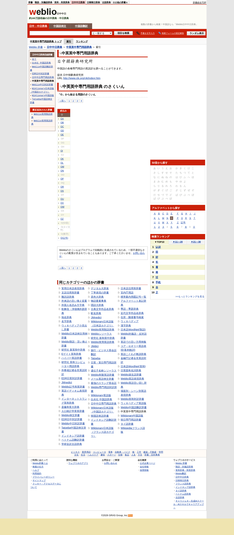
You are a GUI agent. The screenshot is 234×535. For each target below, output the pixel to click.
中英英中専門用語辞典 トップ (46, 41)
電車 (110, 452)
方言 (140, 455)
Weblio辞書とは (40, 463)
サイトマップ (39, 480)
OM (62, 167)
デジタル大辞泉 (100, 288)
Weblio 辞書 (36, 47)
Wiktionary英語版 (101, 395)
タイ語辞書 (127, 423)
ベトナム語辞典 (183, 494)
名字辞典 (66, 321)
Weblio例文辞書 (70, 415)
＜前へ (62, 100)
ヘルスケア (92, 455)
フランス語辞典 (183, 483)
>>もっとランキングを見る (190, 296)
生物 (120, 455)
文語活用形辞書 (70, 292)
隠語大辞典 (97, 305)
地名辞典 (66, 317)
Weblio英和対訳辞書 (132, 398)
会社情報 (144, 466)
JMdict (95, 346)
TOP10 (159, 242)
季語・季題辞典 (130, 308)
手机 (158, 282)
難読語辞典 (67, 296)
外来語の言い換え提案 (74, 300)
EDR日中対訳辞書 (71, 419)
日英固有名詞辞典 (131, 370)
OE (62, 134)
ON (62, 171)
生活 (83, 455)
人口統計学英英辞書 (72, 411)
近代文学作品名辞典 (132, 313)
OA (62, 119)
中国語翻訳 (81, 26)
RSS (130, 515)
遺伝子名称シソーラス (103, 370)
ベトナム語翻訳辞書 (72, 439)
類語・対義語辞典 (43, 2)
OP (62, 179)
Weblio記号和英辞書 (73, 386)
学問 (161, 452)
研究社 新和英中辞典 (103, 338)
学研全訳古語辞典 (71, 444)
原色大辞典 (97, 296)
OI (62, 151)
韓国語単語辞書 (100, 415)
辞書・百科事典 (152, 455)
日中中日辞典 (78, 2)
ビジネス (75, 452)
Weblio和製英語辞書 (102, 374)
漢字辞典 (126, 325)
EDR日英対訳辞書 (71, 378)
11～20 (178, 241)
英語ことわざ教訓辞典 (133, 354)
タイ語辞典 (181, 490)
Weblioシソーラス (101, 333)
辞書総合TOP (199, 2)
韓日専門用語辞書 (131, 419)
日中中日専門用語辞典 (103, 403)
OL (62, 163)
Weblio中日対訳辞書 (73, 423)
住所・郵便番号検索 (132, 317)
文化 (76, 455)
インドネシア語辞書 (72, 435)
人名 (133, 455)
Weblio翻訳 (181, 473)
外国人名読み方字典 (72, 305)
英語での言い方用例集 (133, 341)
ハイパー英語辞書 (71, 357)
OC (62, 126)
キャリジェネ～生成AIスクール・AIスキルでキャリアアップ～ (188, 504)
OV (62, 203)
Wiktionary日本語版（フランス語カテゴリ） (102, 432)
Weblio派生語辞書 (131, 374)
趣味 (103, 455)
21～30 (196, 241)
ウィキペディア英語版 (133, 403)
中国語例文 (59, 26)
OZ (62, 219)
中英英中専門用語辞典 (79, 47)
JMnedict (66, 382)
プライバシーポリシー (43, 477)
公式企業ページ (147, 463)
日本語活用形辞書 (131, 288)
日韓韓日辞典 (93, 2)
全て (34, 59)
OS (62, 191)
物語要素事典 (98, 300)
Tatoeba (95, 358)
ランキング (82, 41)
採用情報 (144, 470)
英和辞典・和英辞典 (185, 470)
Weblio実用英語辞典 (102, 342)
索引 (68, 41)
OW (62, 207)
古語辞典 (106, 2)
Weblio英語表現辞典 (132, 378)
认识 (158, 247)
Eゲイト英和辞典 (71, 353)
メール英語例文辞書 (102, 378)
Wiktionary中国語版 (132, 415)
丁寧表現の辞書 (100, 292)
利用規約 (37, 473)
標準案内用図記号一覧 (133, 296)
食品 (127, 455)
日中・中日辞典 (38, 26)
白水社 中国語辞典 (101, 399)
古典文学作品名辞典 (102, 309)
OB (62, 122)
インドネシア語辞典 (185, 487)
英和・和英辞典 (62, 2)
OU (62, 199)
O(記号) (64, 238)
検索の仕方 (38, 466)
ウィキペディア (130, 321)
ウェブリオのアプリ (78, 463)
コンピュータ (99, 452)
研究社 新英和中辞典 (73, 349)
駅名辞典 (96, 313)
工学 (139, 452)
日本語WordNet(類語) (133, 329)
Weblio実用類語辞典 (102, 329)
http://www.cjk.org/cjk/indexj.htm (81, 78)
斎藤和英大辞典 (70, 407)
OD (62, 130)
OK (62, 159)
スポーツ (111, 455)
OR (62, 187)
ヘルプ (36, 470)
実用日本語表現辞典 (72, 288)
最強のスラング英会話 (103, 383)
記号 (183, 222)
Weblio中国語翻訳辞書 (134, 407)
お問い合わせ (110, 463)
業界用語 (86, 452)
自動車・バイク (122, 452)
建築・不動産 (149, 452)
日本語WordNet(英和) (133, 366)
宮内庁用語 (127, 292)
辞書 (30, 2)
